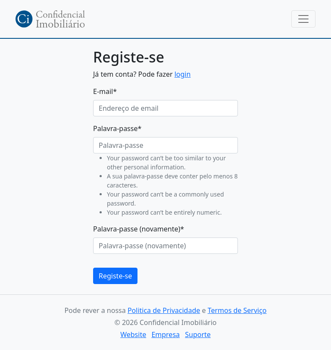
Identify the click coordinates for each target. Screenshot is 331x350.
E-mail (105, 91)
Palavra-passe (117, 128)
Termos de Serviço (237, 310)
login (183, 74)
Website (133, 334)
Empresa (165, 334)
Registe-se (115, 276)
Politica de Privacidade (164, 310)
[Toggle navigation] (303, 19)
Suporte (198, 334)
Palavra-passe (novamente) (138, 229)
